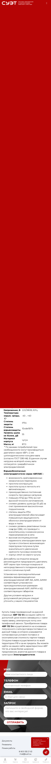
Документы (7, 741)
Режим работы (8, 748)
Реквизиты (7, 744)
